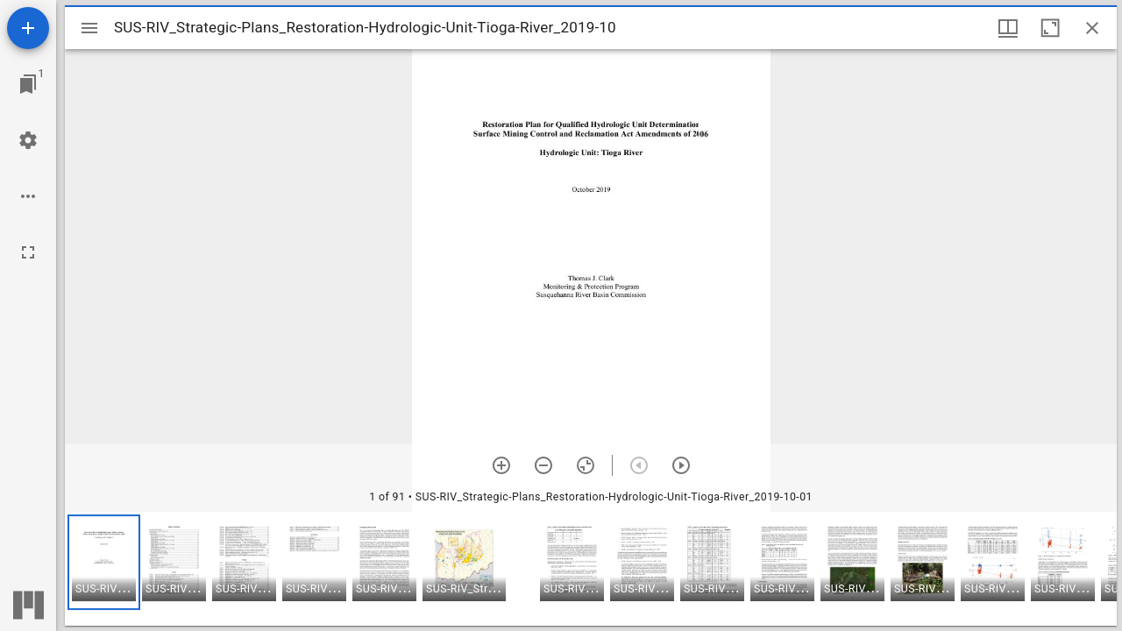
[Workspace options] (28, 196)
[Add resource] (28, 28)
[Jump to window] (28, 84)
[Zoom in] (501, 465)
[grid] (591, 569)
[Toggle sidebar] (89, 28)
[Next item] (681, 465)
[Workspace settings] (28, 140)
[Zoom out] (543, 465)
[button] (104, 562)
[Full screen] (28, 252)
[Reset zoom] (586, 465)
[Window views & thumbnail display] (1008, 28)
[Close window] (1092, 28)
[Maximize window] (1050, 28)
